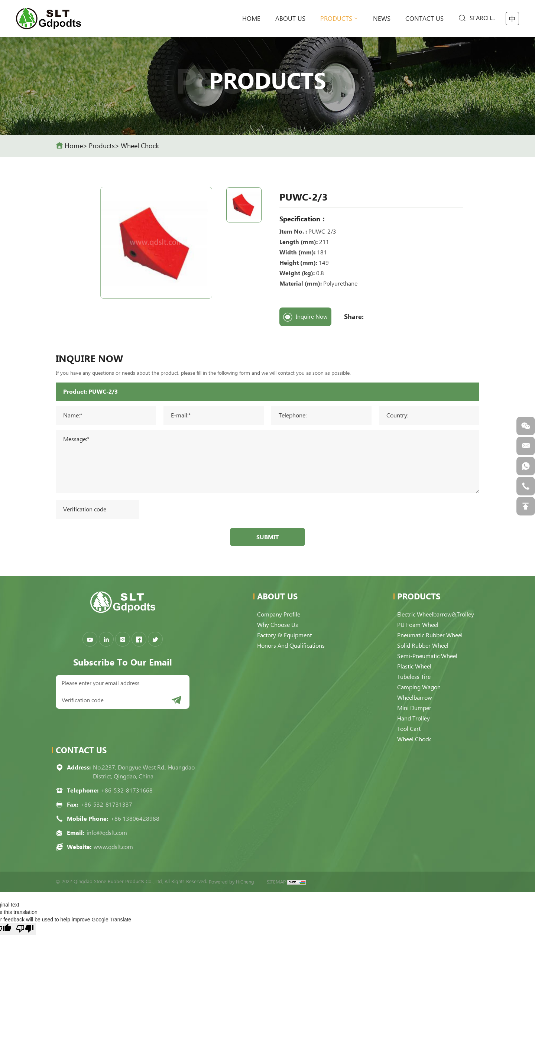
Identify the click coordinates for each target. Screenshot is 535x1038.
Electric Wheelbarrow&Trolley (435, 614)
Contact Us (424, 18)
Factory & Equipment (284, 635)
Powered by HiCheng (231, 882)
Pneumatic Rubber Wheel (430, 635)
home (251, 18)
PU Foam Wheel (417, 624)
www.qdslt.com (113, 846)
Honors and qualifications (291, 645)
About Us (290, 18)
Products (336, 18)
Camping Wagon (419, 687)
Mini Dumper (414, 708)
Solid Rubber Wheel (422, 645)
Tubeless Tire (414, 676)
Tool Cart (409, 728)
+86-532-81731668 (127, 790)
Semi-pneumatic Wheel (427, 656)
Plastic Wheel (414, 666)
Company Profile (278, 614)
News (381, 18)
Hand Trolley (413, 718)
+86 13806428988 (134, 818)
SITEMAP (276, 882)
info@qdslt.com (107, 832)
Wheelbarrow (414, 697)
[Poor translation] (25, 929)
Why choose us (277, 624)
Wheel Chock (140, 146)
